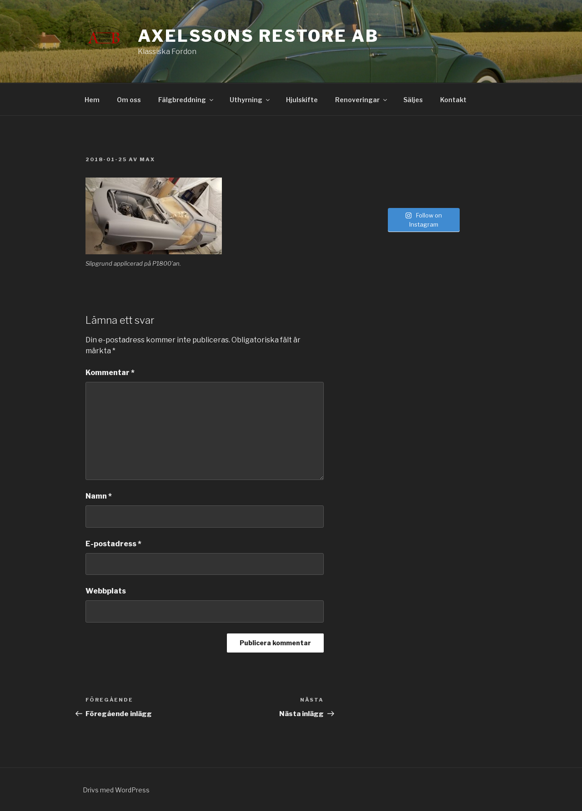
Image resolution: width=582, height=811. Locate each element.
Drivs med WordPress (116, 790)
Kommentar (110, 372)
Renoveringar (361, 100)
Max (147, 159)
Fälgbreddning (186, 100)
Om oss (129, 100)
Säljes (413, 100)
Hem (92, 100)
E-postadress (113, 543)
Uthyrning (250, 100)
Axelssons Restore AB (258, 36)
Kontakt (453, 100)
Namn (98, 496)
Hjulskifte (302, 100)
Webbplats (105, 591)
